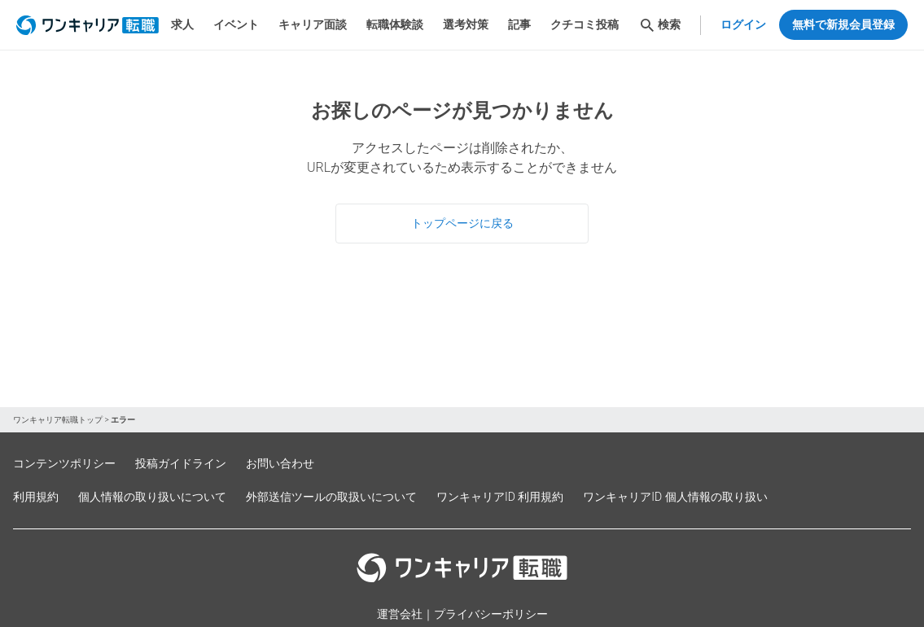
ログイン (743, 24)
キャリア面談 (312, 24)
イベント (236, 24)
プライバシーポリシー (491, 613)
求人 (182, 24)
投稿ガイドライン (180, 463)
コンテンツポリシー (64, 463)
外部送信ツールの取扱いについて (331, 496)
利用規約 (36, 496)
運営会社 (400, 613)
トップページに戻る (462, 223)
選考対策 (465, 24)
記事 (519, 24)
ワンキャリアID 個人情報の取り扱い (675, 496)
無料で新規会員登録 (843, 24)
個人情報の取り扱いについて (152, 496)
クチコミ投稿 (584, 24)
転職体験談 (394, 24)
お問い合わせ (280, 463)
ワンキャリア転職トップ (58, 419)
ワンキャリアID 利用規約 (499, 496)
